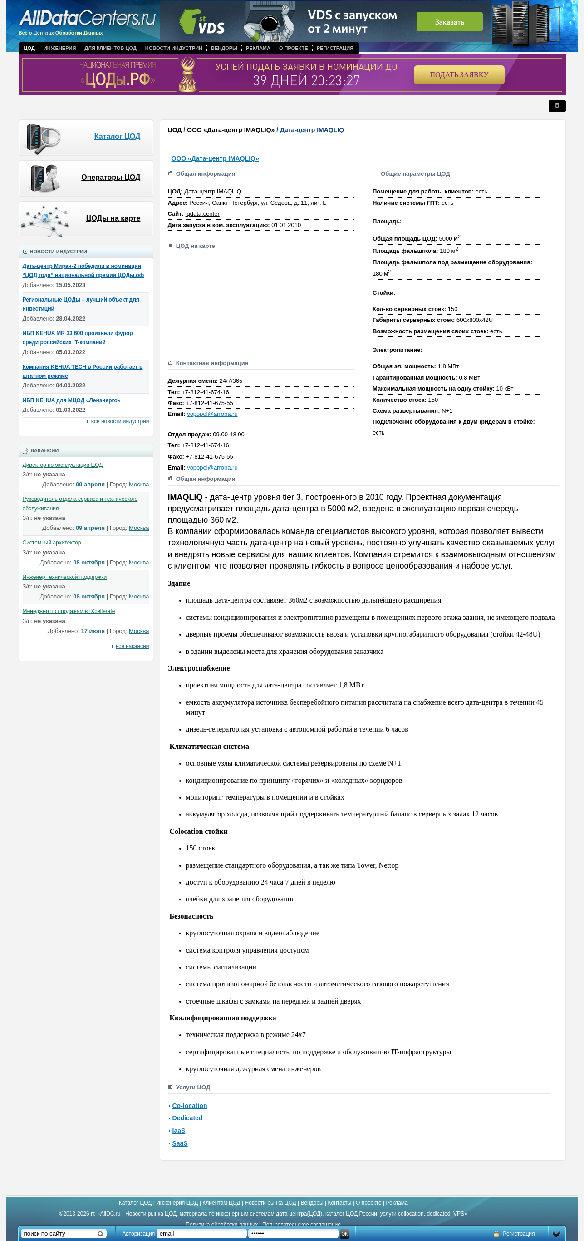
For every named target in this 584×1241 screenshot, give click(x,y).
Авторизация (139, 1234)
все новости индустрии (120, 421)
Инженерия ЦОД (177, 1203)
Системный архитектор (52, 542)
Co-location (189, 1105)
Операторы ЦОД (110, 177)
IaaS (179, 1130)
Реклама (258, 48)
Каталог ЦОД (117, 136)
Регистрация (335, 48)
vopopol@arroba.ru (212, 413)
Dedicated (187, 1118)
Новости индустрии (173, 48)
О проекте (293, 48)
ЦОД (29, 48)
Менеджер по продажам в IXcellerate (69, 611)
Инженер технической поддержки (65, 577)
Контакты (339, 1203)
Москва (139, 484)
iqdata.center (203, 213)
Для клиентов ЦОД (110, 48)
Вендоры (224, 48)
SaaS (180, 1143)
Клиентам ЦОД (221, 1203)
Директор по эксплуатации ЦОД (63, 465)
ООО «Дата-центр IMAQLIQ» (231, 129)
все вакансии (132, 646)
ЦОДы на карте (113, 218)
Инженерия (60, 48)
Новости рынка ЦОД (270, 1203)
